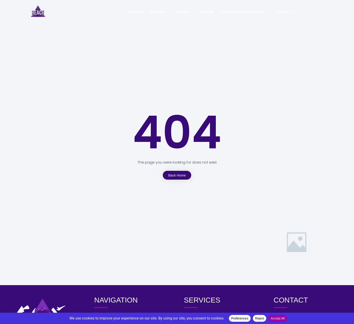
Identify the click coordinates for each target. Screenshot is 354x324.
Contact (300, 11)
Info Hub (222, 12)
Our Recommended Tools (260, 11)
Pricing (200, 11)
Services (175, 11)
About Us (151, 12)
